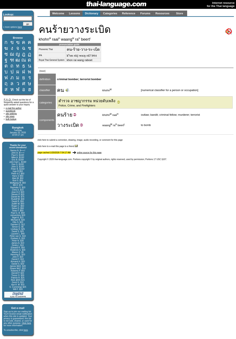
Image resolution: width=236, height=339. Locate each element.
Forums (145, 13)
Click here (26, 323)
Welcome (58, 13)
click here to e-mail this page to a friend (57, 146)
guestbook (10, 111)
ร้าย (68, 115)
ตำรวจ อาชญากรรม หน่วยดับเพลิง (87, 101)
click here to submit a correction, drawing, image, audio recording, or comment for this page (80, 140)
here (26, 330)
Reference (128, 13)
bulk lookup (11, 119)
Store (179, 13)
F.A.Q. (8, 99)
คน (60, 90)
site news (10, 116)
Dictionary (91, 13)
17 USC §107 (160, 159)
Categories (110, 13)
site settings (11, 114)
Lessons (74, 13)
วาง (61, 125)
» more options (12, 27)
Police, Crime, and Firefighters (77, 105)
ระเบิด (72, 125)
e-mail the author (13, 108)
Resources (162, 13)
